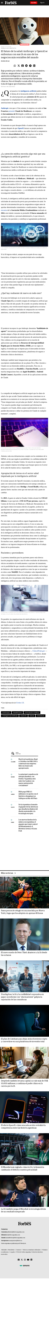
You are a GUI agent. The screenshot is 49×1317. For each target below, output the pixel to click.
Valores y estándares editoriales (31, 1250)
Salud (32, 716)
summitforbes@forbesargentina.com (15, 1237)
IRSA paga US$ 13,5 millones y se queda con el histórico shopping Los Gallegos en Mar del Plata (28, 795)
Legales (12, 1252)
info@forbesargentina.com (13, 1235)
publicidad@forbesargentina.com (15, 1232)
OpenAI (23, 716)
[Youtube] (28, 1259)
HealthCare (17, 712)
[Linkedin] (31, 1259)
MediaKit (4, 1250)
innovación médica (32, 712)
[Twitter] (22, 1259)
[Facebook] (19, 1259)
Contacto (18, 1250)
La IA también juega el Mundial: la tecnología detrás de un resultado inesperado (23, 1210)
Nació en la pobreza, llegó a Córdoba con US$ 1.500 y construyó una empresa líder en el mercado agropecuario (28, 763)
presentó (12, 111)
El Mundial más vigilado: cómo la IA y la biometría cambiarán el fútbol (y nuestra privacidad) (22, 1168)
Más (27, 753)
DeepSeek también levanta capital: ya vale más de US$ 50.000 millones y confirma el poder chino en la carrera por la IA (24, 1083)
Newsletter (11, 1250)
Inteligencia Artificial (9, 716)
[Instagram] (25, 1259)
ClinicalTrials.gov (38, 651)
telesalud (40, 716)
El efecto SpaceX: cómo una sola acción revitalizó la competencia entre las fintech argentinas (23, 1126)
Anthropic (6, 712)
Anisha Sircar (5, 61)
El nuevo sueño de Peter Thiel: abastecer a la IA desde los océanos (24, 954)
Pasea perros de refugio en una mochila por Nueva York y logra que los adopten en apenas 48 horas (23, 912)
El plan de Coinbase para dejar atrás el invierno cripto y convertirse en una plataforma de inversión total (24, 1040)
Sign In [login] (42, 2)
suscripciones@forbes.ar (15, 1240)
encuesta (4, 210)
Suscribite (33, 2)
